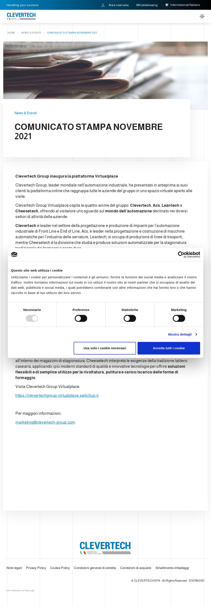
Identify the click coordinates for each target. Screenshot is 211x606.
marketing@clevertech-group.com (45, 422)
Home (11, 32)
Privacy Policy (36, 568)
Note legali (14, 568)
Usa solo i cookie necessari (104, 348)
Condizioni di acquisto (135, 568)
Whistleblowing (147, 5)
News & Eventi (31, 32)
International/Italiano (182, 5)
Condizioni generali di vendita (95, 568)
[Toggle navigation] (202, 16)
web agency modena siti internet (21, 590)
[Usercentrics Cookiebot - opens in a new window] (181, 254)
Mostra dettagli (180, 334)
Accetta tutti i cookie (169, 348)
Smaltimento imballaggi (172, 568)
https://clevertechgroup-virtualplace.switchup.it (56, 395)
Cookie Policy (60, 568)
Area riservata (115, 5)
